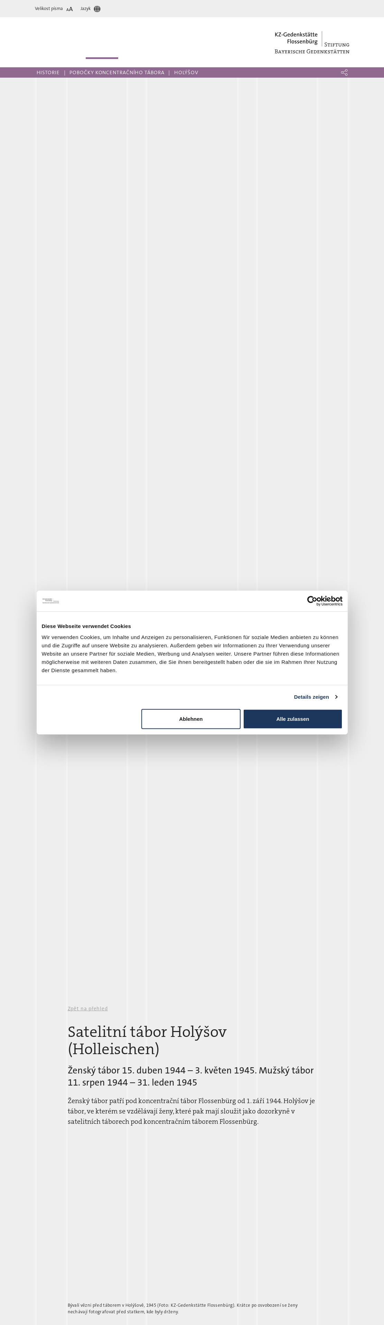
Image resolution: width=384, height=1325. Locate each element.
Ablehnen (191, 719)
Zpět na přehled (88, 1008)
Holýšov (186, 72)
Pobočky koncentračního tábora (116, 72)
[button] (344, 72)
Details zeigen (311, 697)
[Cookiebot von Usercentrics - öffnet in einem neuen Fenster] (312, 601)
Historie (48, 72)
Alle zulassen (292, 719)
